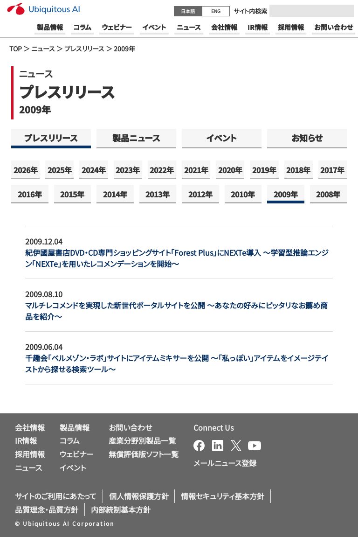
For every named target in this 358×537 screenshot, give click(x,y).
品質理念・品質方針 (46, 509)
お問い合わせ (130, 427)
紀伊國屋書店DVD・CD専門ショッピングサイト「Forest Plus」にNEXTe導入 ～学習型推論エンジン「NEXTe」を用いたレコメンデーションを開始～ (177, 258)
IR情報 (26, 440)
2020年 (230, 169)
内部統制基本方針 (121, 509)
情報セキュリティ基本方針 (222, 496)
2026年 (26, 169)
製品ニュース (136, 138)
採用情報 (30, 454)
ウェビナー (77, 454)
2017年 (332, 169)
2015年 (72, 194)
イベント (222, 138)
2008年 (328, 194)
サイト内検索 (250, 11)
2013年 (157, 194)
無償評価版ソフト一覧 (144, 454)
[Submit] (344, 11)
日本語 (188, 10)
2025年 (60, 169)
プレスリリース (84, 48)
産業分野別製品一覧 (142, 440)
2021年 (196, 169)
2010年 (243, 194)
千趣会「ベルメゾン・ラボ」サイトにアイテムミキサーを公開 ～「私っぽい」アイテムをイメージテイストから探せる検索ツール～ (176, 363)
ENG (215, 10)
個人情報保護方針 (139, 496)
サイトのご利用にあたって (55, 496)
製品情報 (75, 427)
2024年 (94, 169)
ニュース (43, 48)
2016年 (30, 194)
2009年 (286, 194)
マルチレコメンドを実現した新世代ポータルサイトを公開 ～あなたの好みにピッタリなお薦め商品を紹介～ (176, 311)
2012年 (200, 194)
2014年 (115, 194)
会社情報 (30, 427)
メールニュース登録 (224, 462)
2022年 (162, 169)
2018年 (298, 169)
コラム (70, 440)
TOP (15, 48)
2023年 (128, 169)
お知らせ (307, 138)
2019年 (264, 169)
